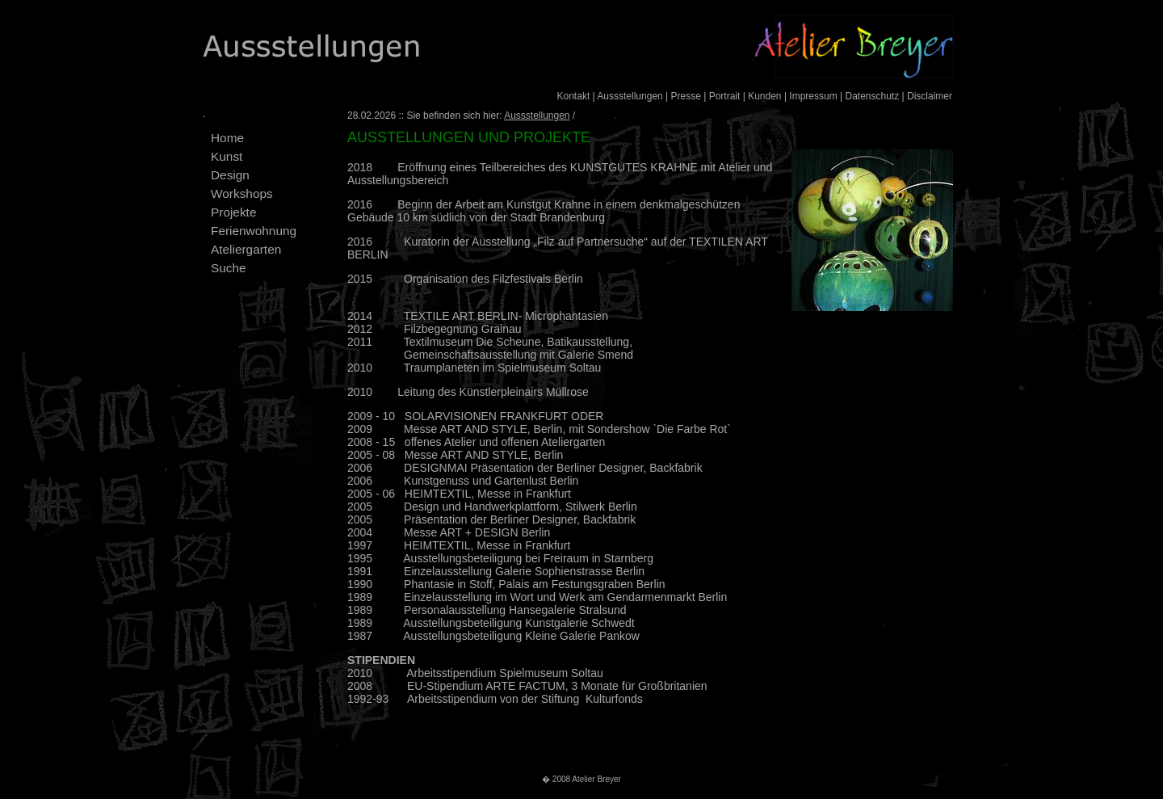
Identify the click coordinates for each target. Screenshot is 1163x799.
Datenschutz (872, 96)
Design (230, 175)
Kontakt (573, 96)
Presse (686, 96)
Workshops (242, 193)
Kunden (764, 96)
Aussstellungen (629, 96)
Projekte (233, 212)
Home (227, 138)
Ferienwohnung (253, 231)
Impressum (813, 96)
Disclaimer (929, 96)
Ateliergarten (246, 249)
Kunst (226, 156)
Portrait (725, 96)
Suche (228, 268)
